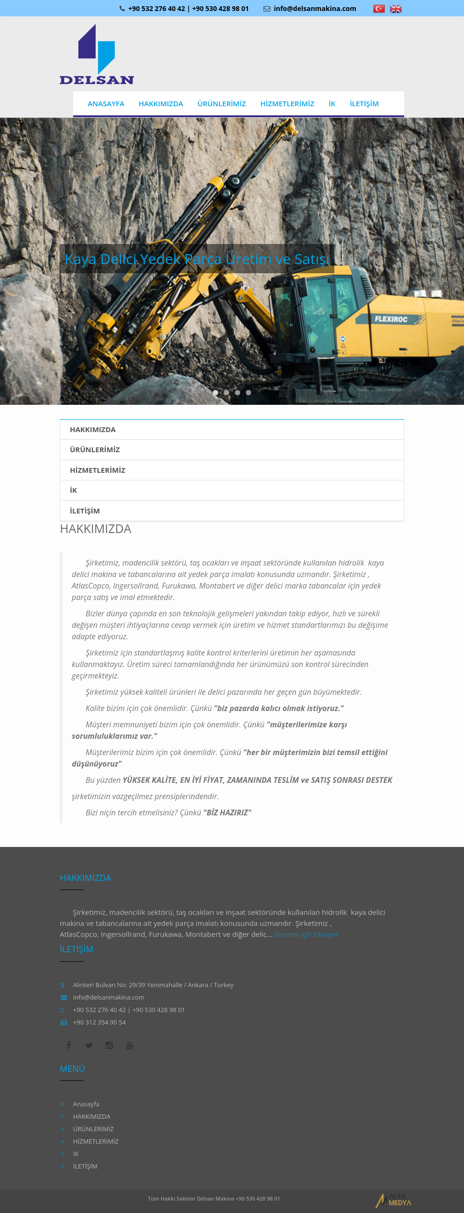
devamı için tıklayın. (306, 934)
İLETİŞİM (85, 510)
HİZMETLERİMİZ (97, 470)
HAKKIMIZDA (93, 429)
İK (73, 490)
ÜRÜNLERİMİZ (95, 449)
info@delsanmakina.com (309, 8)
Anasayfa (86, 1104)
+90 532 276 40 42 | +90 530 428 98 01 (184, 8)
